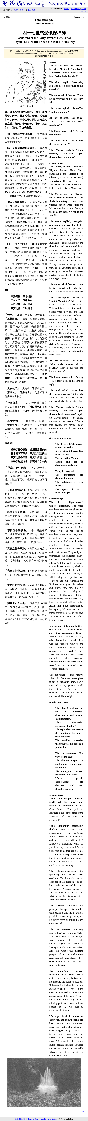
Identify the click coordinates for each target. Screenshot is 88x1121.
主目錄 (23, 10)
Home (66, 9)
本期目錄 (31, 10)
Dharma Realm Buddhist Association (42, 1119)
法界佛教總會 (20, 1119)
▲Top (81, 1112)
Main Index (75, 9)
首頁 (16, 10)
